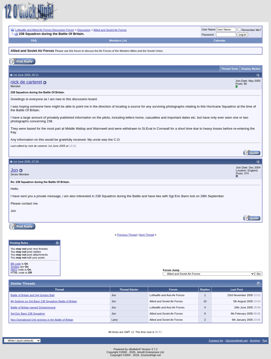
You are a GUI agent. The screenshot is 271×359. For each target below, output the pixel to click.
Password (208, 34)
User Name (209, 29)
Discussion (83, 29)
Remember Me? (249, 29)
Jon (14, 170)
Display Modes (250, 68)
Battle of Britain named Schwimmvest (33, 307)
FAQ (34, 40)
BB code (16, 263)
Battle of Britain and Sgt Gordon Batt (32, 295)
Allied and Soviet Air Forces (110, 29)
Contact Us (216, 340)
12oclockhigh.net (236, 340)
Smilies (15, 266)
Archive (255, 340)
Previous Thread (127, 234)
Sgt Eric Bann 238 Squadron (28, 313)
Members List (118, 40)
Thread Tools (229, 68)
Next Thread (146, 234)
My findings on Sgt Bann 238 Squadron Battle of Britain (44, 301)
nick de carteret (26, 81)
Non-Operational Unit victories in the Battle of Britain (42, 319)
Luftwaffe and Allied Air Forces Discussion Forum (44, 29)
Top (264, 340)
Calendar (219, 40)
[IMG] (14, 269)
